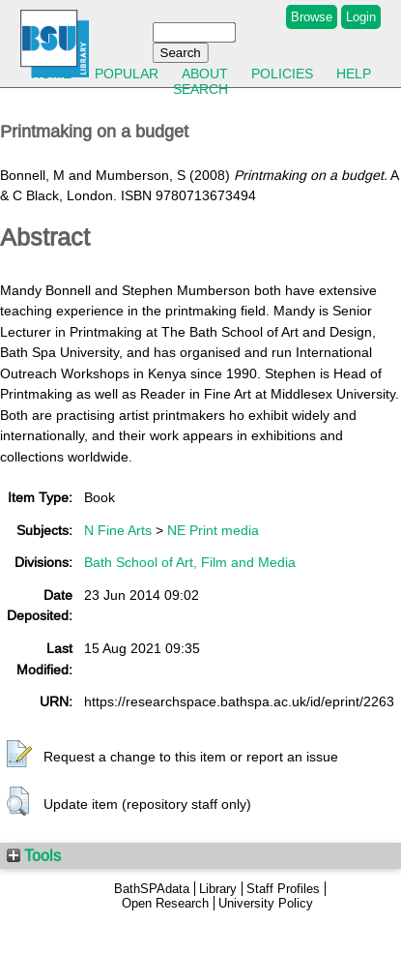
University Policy (265, 903)
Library (218, 888)
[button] (19, 754)
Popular (126, 73)
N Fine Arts (118, 530)
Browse (311, 17)
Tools (34, 855)
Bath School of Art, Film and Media (190, 562)
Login (361, 17)
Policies (282, 73)
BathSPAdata (151, 888)
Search (200, 89)
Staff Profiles (283, 888)
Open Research (165, 903)
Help (353, 73)
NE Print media (213, 530)
